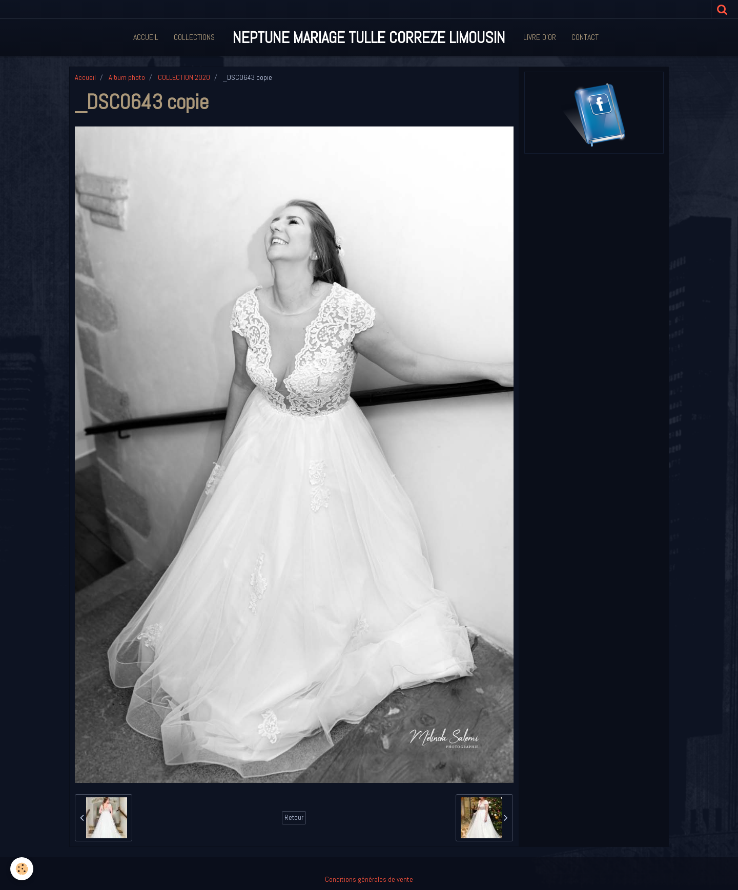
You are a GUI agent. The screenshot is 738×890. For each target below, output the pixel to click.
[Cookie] (21, 868)
